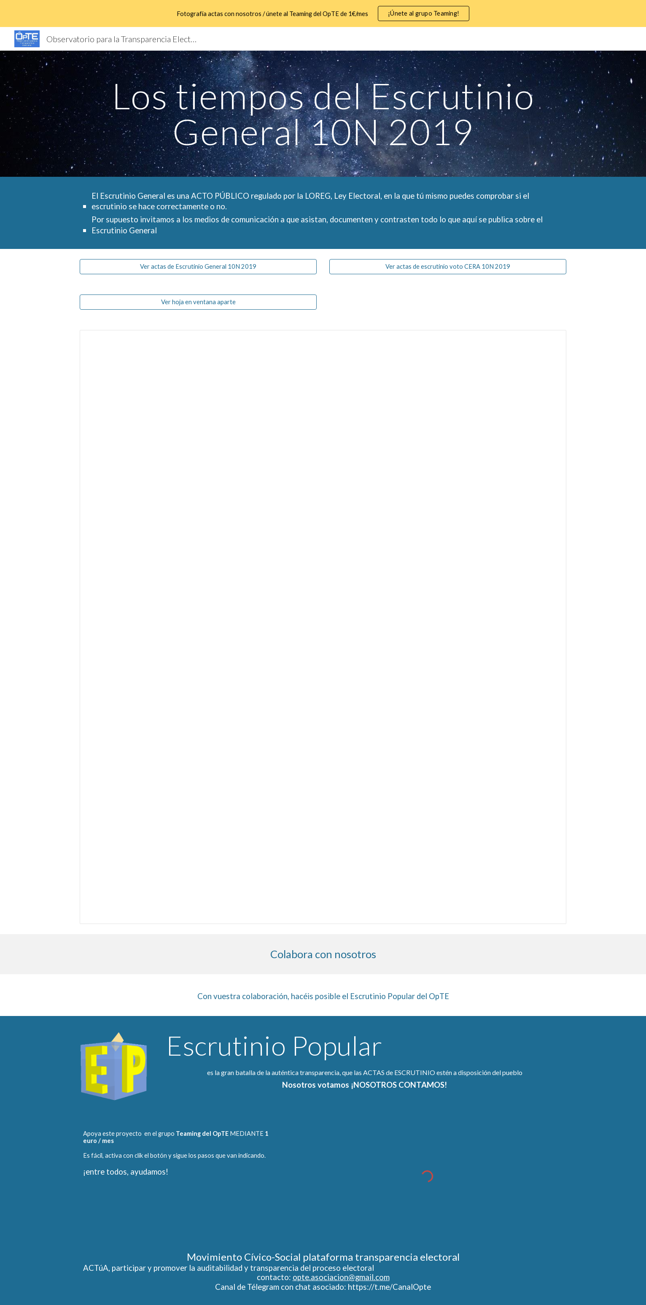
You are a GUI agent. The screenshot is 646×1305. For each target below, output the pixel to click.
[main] (323, 113)
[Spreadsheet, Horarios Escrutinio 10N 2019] (323, 627)
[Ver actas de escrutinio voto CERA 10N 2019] (448, 266)
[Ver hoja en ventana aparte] (198, 302)
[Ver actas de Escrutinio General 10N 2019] (198, 266)
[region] (323, 13)
